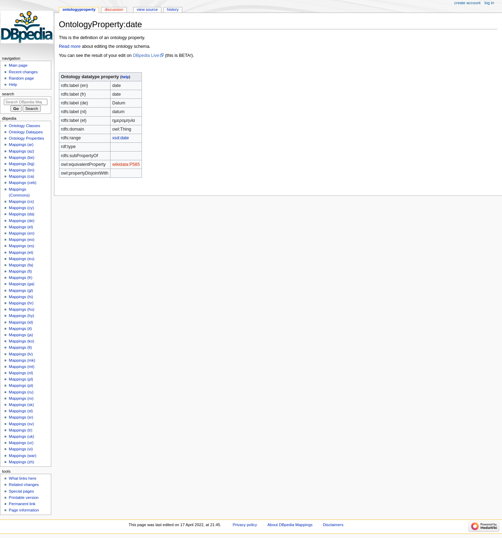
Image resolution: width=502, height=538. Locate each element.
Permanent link (22, 504)
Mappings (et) (21, 252)
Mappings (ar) (21, 144)
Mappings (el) (21, 227)
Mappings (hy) (21, 316)
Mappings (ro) (21, 398)
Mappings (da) (21, 214)
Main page (18, 65)
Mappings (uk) (21, 436)
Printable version (23, 497)
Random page (21, 78)
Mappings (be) (21, 157)
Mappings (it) (20, 328)
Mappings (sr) (21, 417)
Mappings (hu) (21, 309)
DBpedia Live (146, 55)
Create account (467, 3)
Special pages (21, 491)
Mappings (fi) (20, 271)
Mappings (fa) (21, 265)
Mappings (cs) (21, 201)
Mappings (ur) (21, 443)
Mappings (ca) (21, 176)
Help (13, 84)
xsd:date (120, 137)
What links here (22, 478)
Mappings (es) (21, 246)
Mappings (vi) (21, 449)
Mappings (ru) (21, 392)
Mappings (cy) (21, 208)
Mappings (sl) (21, 411)
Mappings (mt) (21, 366)
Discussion (114, 9)
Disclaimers (333, 525)
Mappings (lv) (21, 354)
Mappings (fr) (20, 277)
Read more (70, 46)
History (173, 9)
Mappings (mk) (22, 360)
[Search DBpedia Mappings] (25, 102)
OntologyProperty (79, 9)
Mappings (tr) (20, 430)
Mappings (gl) (21, 290)
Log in (489, 3)
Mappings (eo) (21, 239)
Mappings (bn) (21, 170)
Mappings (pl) (21, 379)
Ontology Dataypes (26, 132)
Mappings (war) (22, 456)
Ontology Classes (24, 126)
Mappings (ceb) (22, 182)
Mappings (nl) (21, 373)
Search (8, 94)
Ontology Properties (26, 138)
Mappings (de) (21, 221)
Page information (24, 510)
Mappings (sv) (21, 424)
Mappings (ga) (21, 284)
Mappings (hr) (21, 303)
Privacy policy (245, 525)
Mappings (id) (21, 322)
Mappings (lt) (20, 347)
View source (147, 9)
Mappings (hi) (21, 297)
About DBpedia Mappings (290, 525)
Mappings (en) (21, 233)
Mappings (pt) (21, 385)
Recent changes (23, 72)
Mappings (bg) (21, 164)
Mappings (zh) (21, 462)
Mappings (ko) (21, 341)
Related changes (24, 484)
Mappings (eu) (21, 259)
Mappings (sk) (21, 405)
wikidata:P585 (126, 164)
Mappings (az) (21, 151)
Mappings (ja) (21, 335)
